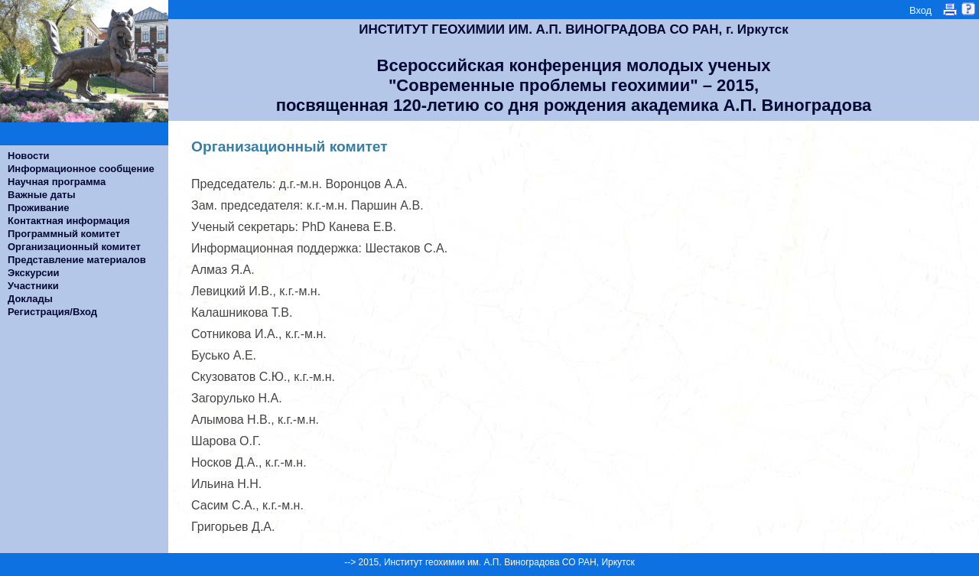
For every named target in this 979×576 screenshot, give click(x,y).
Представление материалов (77, 259)
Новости (29, 155)
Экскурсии (34, 272)
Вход (920, 10)
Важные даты (42, 194)
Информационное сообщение (81, 168)
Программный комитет (64, 233)
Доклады (30, 298)
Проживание (38, 207)
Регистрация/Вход (52, 311)
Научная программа (57, 181)
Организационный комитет (74, 246)
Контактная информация (68, 220)
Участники (33, 285)
